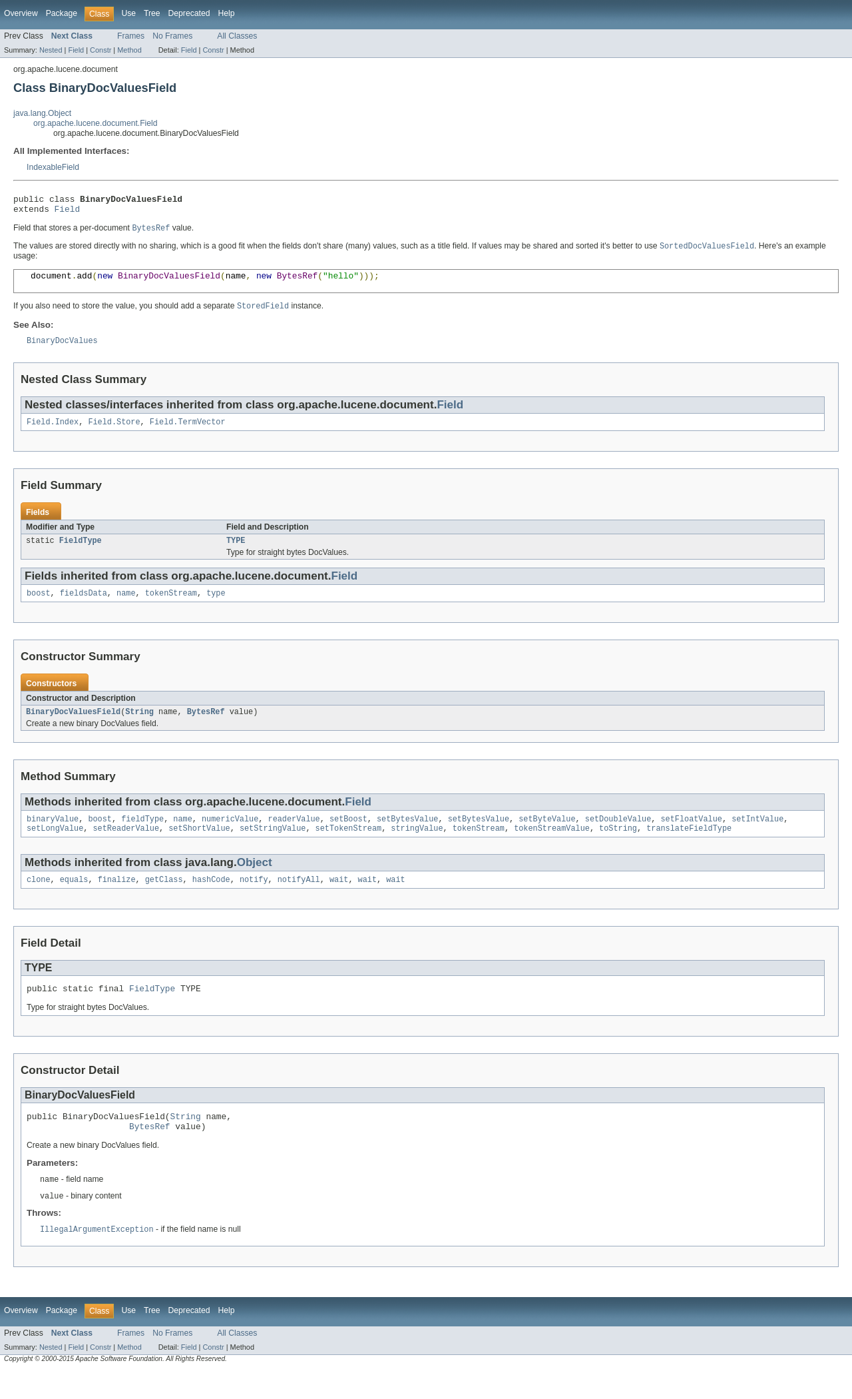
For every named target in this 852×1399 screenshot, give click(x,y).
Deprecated (189, 13)
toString (618, 847)
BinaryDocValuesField (73, 728)
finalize (117, 900)
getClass (164, 900)
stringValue (417, 847)
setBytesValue (407, 836)
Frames (130, 36)
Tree (152, 13)
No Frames (172, 36)
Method (129, 50)
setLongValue (55, 847)
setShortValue (199, 847)
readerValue (294, 836)
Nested (51, 50)
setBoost (348, 836)
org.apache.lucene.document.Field (95, 123)
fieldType (142, 836)
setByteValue (547, 836)
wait (338, 900)
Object (254, 881)
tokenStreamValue (552, 847)
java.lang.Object (42, 113)
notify (254, 900)
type (215, 608)
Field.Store (114, 434)
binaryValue (53, 836)
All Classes (237, 36)
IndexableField (53, 167)
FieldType (80, 554)
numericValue (230, 836)
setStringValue (273, 847)
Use (128, 13)
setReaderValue (126, 847)
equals (74, 900)
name (125, 608)
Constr (100, 50)
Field (76, 50)
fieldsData (83, 608)
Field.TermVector (188, 434)
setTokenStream (349, 847)
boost (39, 608)
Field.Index (53, 434)
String (139, 728)
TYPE (235, 554)
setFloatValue (691, 836)
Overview (21, 13)
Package (61, 13)
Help (226, 13)
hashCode (211, 900)
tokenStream (171, 608)
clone (39, 900)
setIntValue (757, 836)
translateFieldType (689, 847)
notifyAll (299, 900)
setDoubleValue (618, 836)
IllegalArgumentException (97, 1257)
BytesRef (206, 728)
